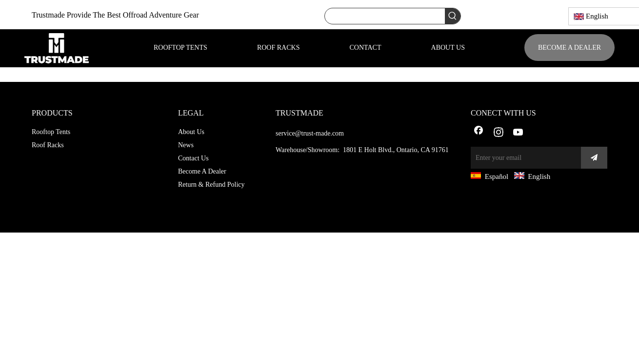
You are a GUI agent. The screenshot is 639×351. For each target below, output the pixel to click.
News (186, 145)
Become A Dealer (202, 171)
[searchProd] (385, 16)
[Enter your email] (523, 158)
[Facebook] (478, 133)
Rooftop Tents (51, 132)
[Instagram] (498, 133)
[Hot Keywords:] (452, 16)
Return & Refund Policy (211, 184)
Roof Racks (48, 145)
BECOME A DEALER (569, 47)
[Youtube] (518, 133)
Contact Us (193, 158)
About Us (191, 132)
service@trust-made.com (310, 133)
